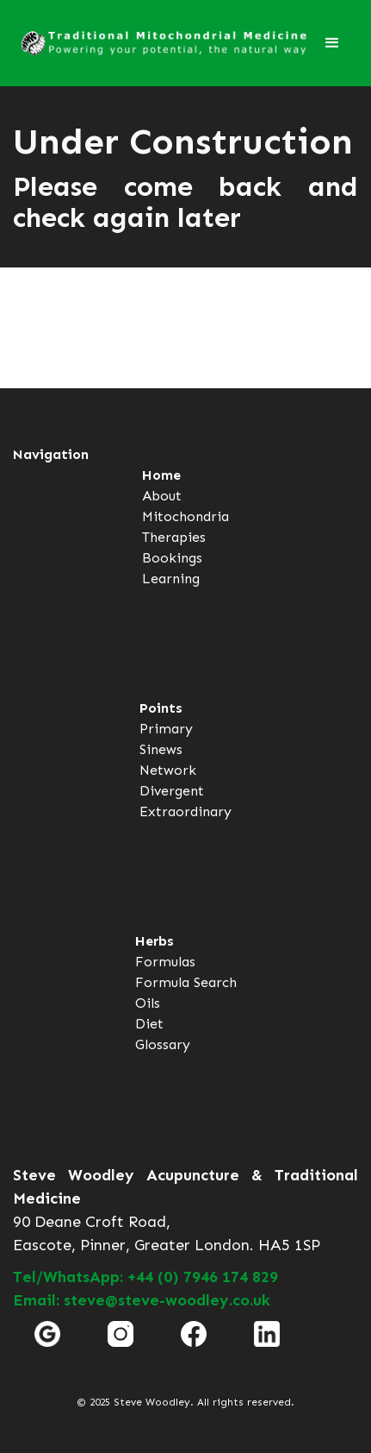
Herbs (154, 941)
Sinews (160, 749)
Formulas (165, 961)
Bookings (172, 558)
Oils (147, 1003)
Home (161, 475)
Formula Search (186, 982)
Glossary (162, 1044)
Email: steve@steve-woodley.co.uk (141, 1300)
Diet (149, 1024)
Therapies (174, 537)
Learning (171, 578)
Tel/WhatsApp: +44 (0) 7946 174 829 (145, 1276)
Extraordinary (185, 811)
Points (160, 708)
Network (167, 770)
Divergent (171, 791)
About (162, 495)
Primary (166, 728)
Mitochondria (185, 516)
